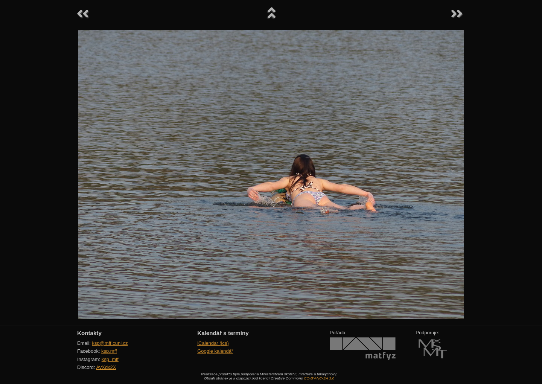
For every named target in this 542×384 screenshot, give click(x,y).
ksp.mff (109, 351)
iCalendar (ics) (213, 343)
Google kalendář (215, 351)
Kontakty (89, 333)
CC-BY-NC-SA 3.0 (319, 378)
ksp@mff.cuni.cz (110, 343)
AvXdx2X (106, 367)
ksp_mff (110, 359)
